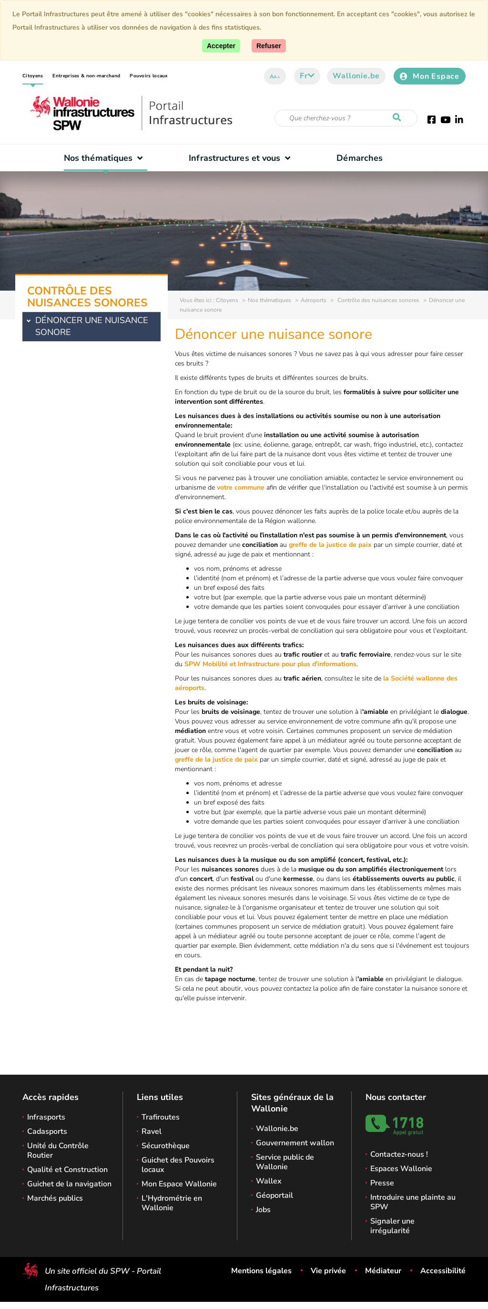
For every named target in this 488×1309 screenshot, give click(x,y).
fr (307, 76)
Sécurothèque (166, 1146)
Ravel (152, 1131)
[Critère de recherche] (345, 118)
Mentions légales (261, 1271)
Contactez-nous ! (399, 1154)
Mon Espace (429, 76)
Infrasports (46, 1117)
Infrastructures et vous (242, 158)
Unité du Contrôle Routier (58, 1150)
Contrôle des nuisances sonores (377, 300)
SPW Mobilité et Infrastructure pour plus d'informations (270, 664)
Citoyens (32, 76)
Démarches (359, 158)
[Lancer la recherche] (399, 118)
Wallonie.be (356, 76)
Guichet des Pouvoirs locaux (178, 1164)
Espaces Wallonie (401, 1168)
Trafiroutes (161, 1117)
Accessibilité (443, 1271)
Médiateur (383, 1271)
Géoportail (274, 1195)
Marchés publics (55, 1198)
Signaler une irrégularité (392, 1226)
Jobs (263, 1210)
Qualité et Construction (67, 1169)
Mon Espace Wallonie (179, 1184)
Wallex (269, 1181)
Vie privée (328, 1271)
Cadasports (47, 1131)
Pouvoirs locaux (149, 76)
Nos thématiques (105, 158)
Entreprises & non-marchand (86, 76)
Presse (382, 1183)
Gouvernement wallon (295, 1143)
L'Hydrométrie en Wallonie (172, 1203)
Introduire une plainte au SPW (413, 1202)
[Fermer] (269, 45)
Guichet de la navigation (69, 1184)
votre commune (240, 487)
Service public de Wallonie (285, 1162)
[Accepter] (221, 45)
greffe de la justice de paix (330, 544)
